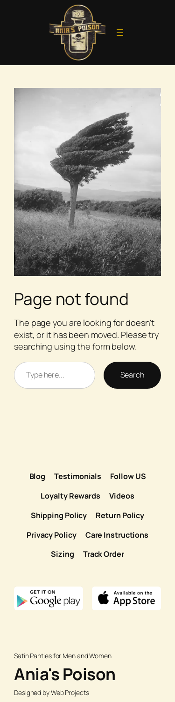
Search (132, 375)
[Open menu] (120, 32)
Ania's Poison (65, 674)
